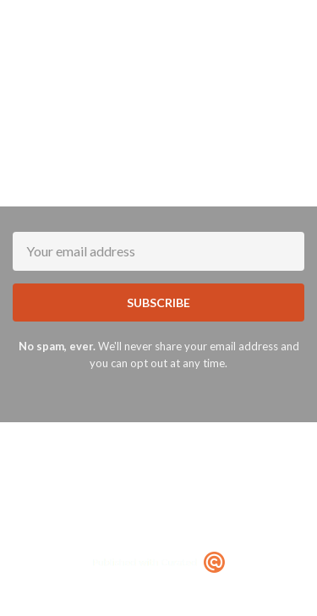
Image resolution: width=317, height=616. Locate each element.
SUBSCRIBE (158, 302)
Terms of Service (155, 530)
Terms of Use (212, 480)
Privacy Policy (273, 518)
